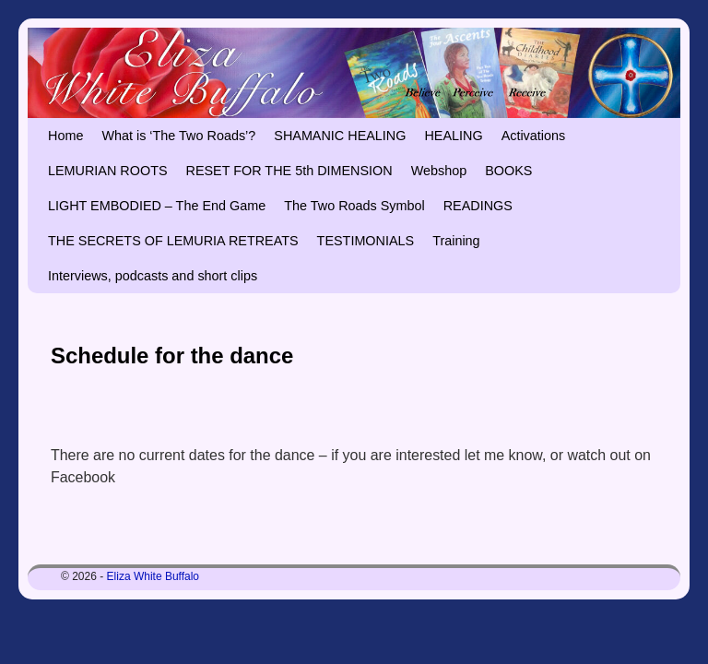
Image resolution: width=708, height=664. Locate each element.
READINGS (478, 205)
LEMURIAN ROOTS (108, 170)
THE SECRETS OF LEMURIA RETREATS (173, 240)
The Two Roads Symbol (354, 205)
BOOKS (508, 170)
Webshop (439, 170)
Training (455, 240)
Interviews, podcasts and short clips (152, 275)
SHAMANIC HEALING (340, 135)
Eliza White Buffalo (153, 576)
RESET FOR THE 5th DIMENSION (289, 170)
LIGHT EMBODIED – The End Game (157, 205)
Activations (534, 135)
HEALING (453, 135)
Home (65, 135)
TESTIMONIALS (366, 240)
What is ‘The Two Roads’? (178, 135)
